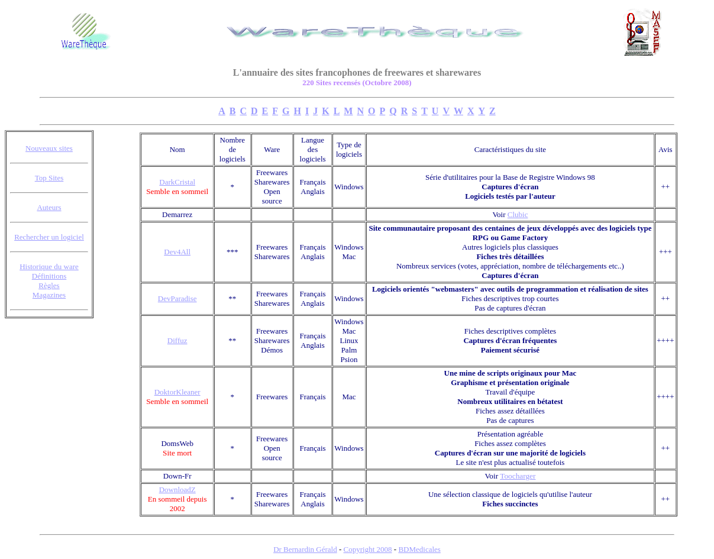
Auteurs (49, 207)
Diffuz (177, 340)
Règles (48, 285)
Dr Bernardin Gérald (305, 549)
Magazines (49, 294)
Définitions (49, 276)
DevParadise (177, 298)
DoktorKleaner (177, 391)
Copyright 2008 (368, 549)
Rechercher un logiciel (49, 236)
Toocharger (517, 475)
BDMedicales (419, 549)
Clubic (518, 214)
